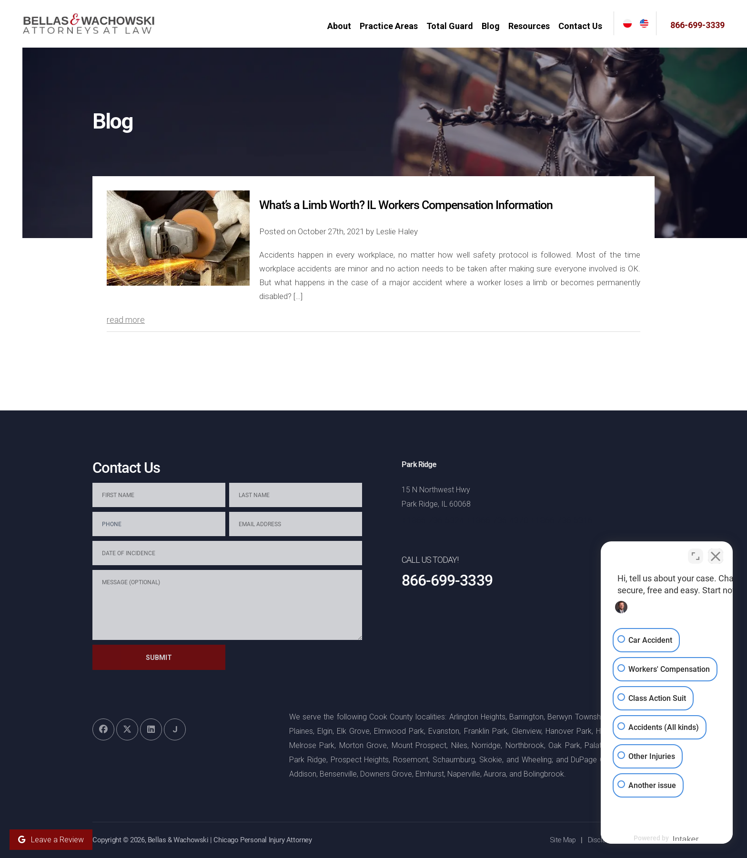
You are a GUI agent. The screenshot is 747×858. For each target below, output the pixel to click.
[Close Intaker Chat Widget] (715, 553)
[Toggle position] (695, 553)
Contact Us (584, 26)
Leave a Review (51, 839)
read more (126, 320)
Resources (532, 26)
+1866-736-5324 (433, 520)
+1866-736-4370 (497, 520)
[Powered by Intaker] (666, 838)
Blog (494, 26)
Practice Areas (392, 26)
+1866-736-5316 (561, 520)
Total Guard (453, 26)
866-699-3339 (697, 25)
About (342, 26)
